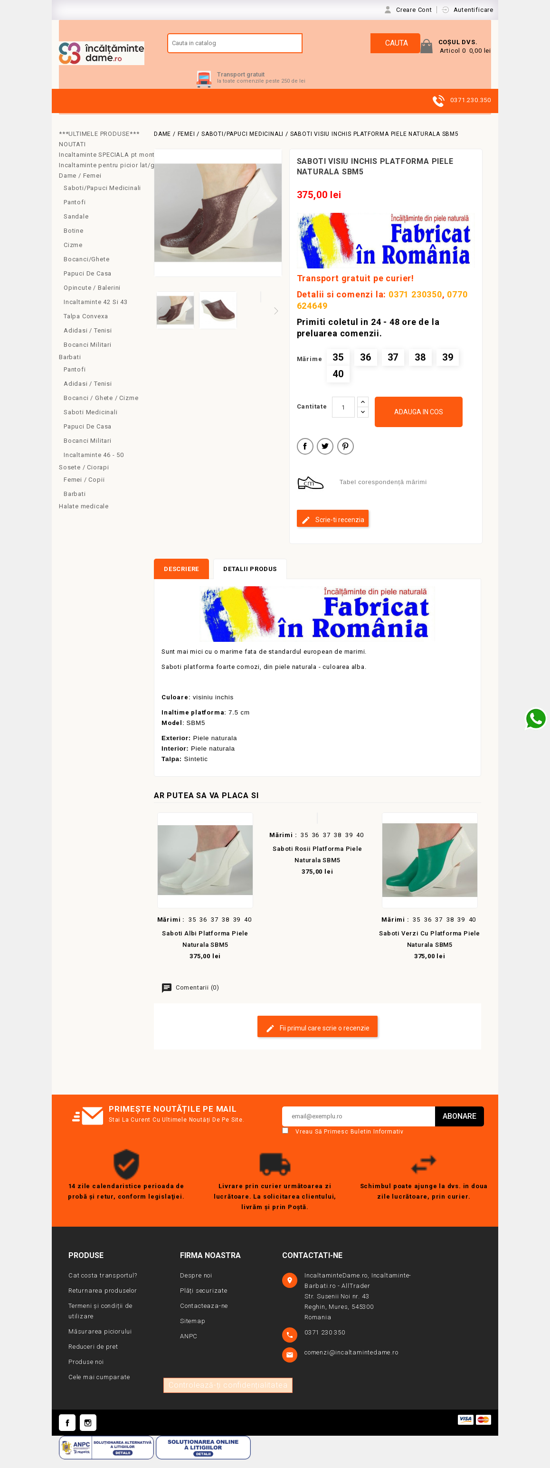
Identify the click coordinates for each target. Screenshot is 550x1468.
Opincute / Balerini (92, 296)
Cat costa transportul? (102, 1284)
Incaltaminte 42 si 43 (96, 311)
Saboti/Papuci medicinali (102, 196)
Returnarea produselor (102, 1299)
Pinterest (345, 456)
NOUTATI (72, 153)
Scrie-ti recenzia (332, 529)
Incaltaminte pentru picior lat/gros (103, 174)
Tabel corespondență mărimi (383, 491)
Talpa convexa (86, 325)
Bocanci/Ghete (86, 268)
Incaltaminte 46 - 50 (94, 463)
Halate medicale (84, 515)
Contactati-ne (312, 1264)
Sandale (76, 225)
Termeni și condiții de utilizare (100, 1320)
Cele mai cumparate (99, 1386)
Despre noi (196, 1284)
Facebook (67, 1431)
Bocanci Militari (88, 353)
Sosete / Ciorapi (84, 476)
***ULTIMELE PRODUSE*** (99, 142)
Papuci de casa (88, 282)
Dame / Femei (80, 184)
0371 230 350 (325, 1341)
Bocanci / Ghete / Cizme (101, 406)
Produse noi (86, 1370)
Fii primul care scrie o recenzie (318, 1037)
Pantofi (75, 211)
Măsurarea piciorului (100, 1340)
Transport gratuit (241, 83)
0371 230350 (415, 303)
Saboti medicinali (91, 421)
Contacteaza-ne (204, 1314)
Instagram (88, 1431)
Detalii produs (250, 577)
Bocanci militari (88, 449)
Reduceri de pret (93, 1355)
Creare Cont (415, 9)
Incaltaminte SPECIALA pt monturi (103, 163)
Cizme (73, 253)
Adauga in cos (418, 421)
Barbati (70, 366)
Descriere (181, 577)
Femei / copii (84, 488)
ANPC (189, 1345)
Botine (74, 239)
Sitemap (193, 1330)
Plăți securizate (204, 1299)
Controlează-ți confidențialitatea (228, 1394)
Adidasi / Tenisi (88, 339)
